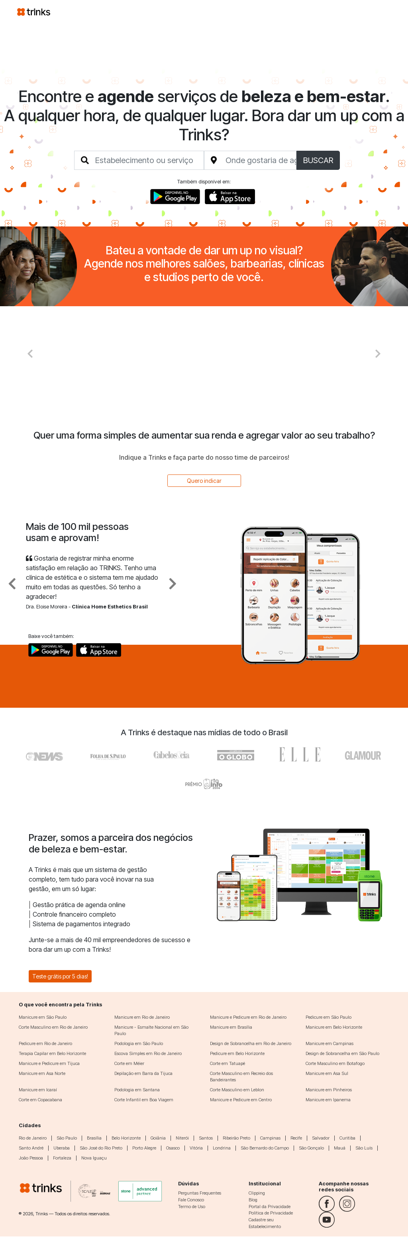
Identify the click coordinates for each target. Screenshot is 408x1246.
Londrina (222, 1148)
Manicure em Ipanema (328, 1099)
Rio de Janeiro (33, 1138)
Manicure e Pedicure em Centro (241, 1099)
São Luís (364, 1148)
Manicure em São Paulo (43, 1017)
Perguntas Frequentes (199, 1193)
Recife (296, 1138)
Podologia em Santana (137, 1089)
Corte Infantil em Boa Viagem (143, 1099)
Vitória (196, 1148)
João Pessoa (31, 1158)
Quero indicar (204, 480)
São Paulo (67, 1138)
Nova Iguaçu (94, 1158)
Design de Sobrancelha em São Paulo (342, 1053)
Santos (206, 1138)
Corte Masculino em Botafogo (335, 1063)
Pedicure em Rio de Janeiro (45, 1043)
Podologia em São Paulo (138, 1043)
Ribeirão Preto (236, 1138)
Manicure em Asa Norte (42, 1073)
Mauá (339, 1148)
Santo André (31, 1148)
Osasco (173, 1148)
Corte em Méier (129, 1063)
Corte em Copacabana (40, 1099)
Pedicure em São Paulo (328, 1017)
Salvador (321, 1138)
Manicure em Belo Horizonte (334, 1027)
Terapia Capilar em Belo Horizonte (52, 1053)
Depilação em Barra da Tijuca (143, 1073)
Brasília (94, 1138)
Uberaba (61, 1148)
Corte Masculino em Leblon (237, 1089)
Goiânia (158, 1138)
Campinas (270, 1138)
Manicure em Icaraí (38, 1089)
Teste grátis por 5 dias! (60, 976)
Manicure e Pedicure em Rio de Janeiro (248, 1017)
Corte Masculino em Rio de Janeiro (53, 1027)
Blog (253, 1200)
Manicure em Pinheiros (329, 1089)
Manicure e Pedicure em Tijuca (49, 1063)
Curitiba (347, 1138)
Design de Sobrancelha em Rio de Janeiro (250, 1043)
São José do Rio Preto (101, 1148)
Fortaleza (62, 1158)
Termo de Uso (191, 1206)
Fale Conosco (191, 1200)
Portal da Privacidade (269, 1206)
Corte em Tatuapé (227, 1063)
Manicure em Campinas (329, 1043)
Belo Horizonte (126, 1138)
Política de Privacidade (271, 1213)
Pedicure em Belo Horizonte (237, 1053)
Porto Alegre (144, 1148)
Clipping (257, 1193)
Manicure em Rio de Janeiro (142, 1017)
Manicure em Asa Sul (327, 1073)
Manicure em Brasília (231, 1027)
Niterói (182, 1138)
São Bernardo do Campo (265, 1148)
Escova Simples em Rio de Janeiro (148, 1053)
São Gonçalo (311, 1148)
